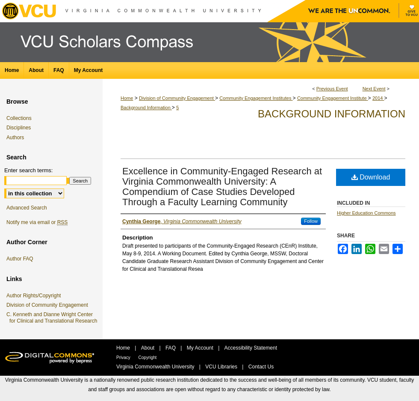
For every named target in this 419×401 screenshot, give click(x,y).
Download (370, 177)
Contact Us (261, 367)
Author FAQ (21, 259)
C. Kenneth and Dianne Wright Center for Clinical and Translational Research (53, 317)
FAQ (171, 348)
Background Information (146, 107)
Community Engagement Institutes (255, 98)
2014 (378, 98)
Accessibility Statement (250, 348)
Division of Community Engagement (177, 98)
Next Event (374, 88)
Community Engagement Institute (332, 98)
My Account (201, 348)
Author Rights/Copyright (35, 296)
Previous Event (332, 88)
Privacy (124, 357)
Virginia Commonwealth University (156, 367)
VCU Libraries (222, 367)
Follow (311, 221)
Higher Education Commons (366, 212)
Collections (20, 118)
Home (127, 98)
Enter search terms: (28, 170)
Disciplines (20, 128)
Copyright (148, 357)
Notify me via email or (38, 222)
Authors (16, 138)
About (148, 348)
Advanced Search (26, 208)
